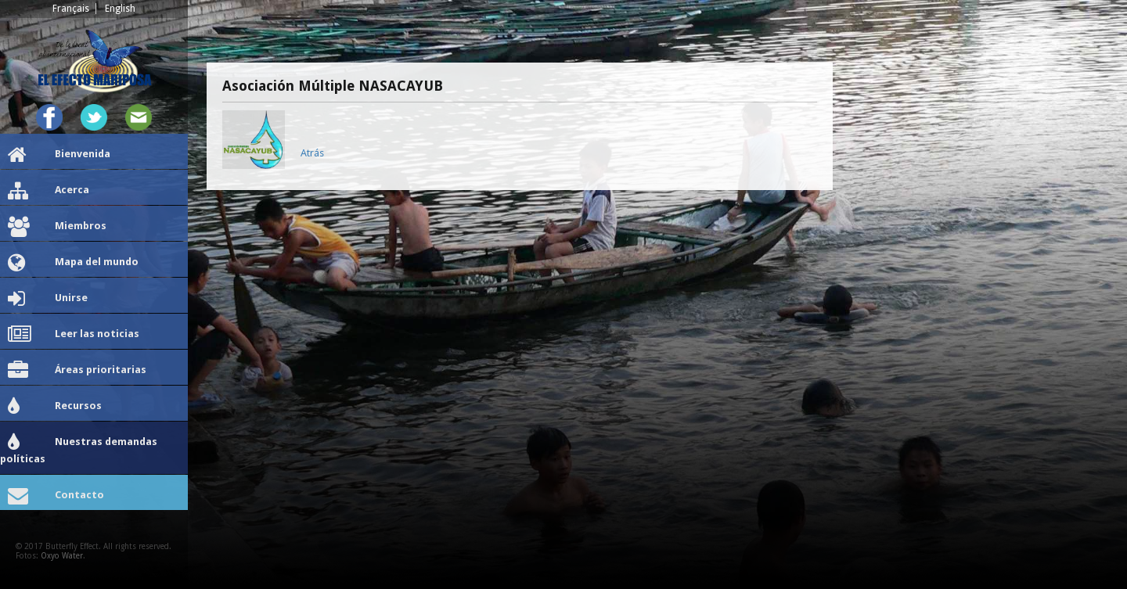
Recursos (55, 407)
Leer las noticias (73, 335)
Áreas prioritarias (77, 371)
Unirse (48, 299)
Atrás (312, 153)
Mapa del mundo (73, 263)
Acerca (48, 191)
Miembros (57, 227)
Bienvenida (59, 155)
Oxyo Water (62, 555)
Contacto (56, 496)
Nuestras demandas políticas (78, 449)
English (120, 8)
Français (70, 8)
